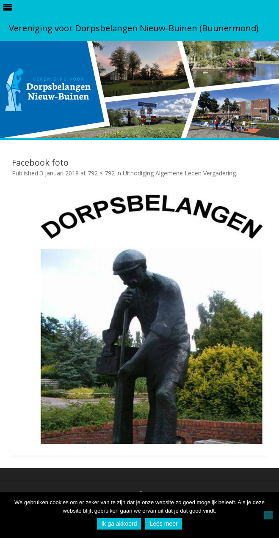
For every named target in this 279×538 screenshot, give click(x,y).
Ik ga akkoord (119, 523)
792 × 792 (101, 173)
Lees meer (163, 523)
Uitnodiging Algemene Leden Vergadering (179, 173)
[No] (268, 515)
